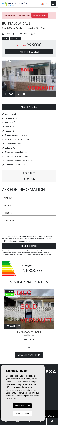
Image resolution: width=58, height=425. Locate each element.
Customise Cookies (22, 413)
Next (52, 75)
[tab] (29, 107)
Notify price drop (29, 51)
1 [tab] (29, 347)
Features (29, 173)
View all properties (29, 355)
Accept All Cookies (22, 405)
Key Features (29, 106)
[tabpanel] (29, 316)
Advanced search (39, 15)
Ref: (10, 326)
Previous (5, 75)
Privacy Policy (19, 239)
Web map (52, 416)
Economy (29, 178)
